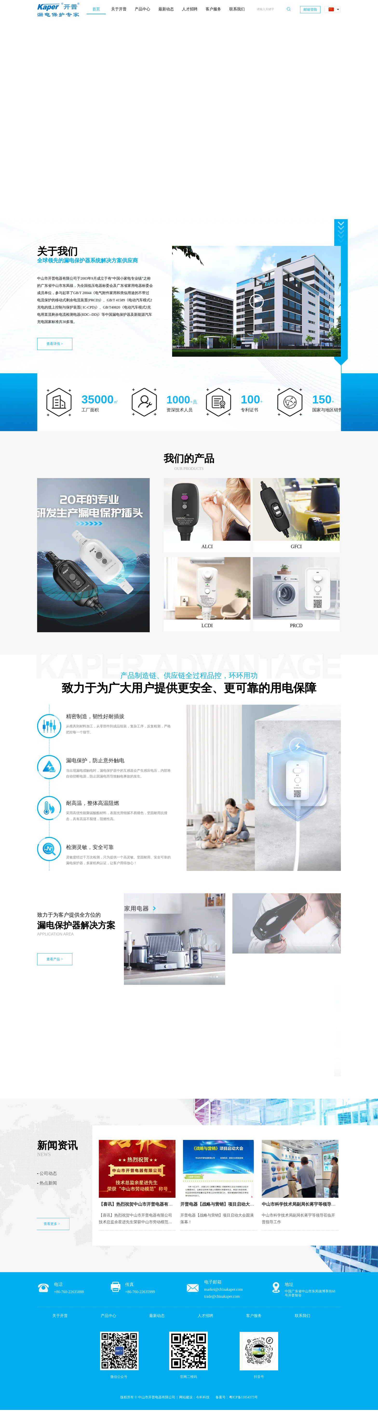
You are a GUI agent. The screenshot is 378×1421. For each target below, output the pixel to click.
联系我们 (302, 1316)
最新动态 (157, 1316)
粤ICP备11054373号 (243, 1397)
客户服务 (254, 1316)
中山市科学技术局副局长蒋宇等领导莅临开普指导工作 (314, 1204)
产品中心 (108, 1316)
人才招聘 (205, 1316)
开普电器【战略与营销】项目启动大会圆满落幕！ (228, 1204)
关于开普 (60, 1316)
